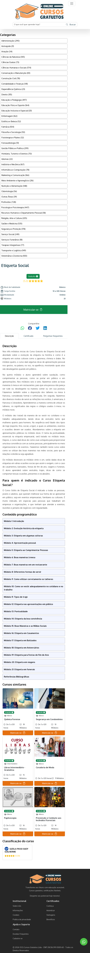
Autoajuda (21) (7, 46)
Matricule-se (18, 732)
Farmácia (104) (7, 127)
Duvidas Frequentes (21, 934)
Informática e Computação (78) (15, 170)
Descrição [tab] (9, 336)
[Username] (39, 24)
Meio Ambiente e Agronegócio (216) (17, 180)
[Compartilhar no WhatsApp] (22, 328)
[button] (71, 3)
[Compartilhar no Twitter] (37, 328)
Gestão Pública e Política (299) (14, 148)
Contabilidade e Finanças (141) (14, 84)
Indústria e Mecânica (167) (12, 164)
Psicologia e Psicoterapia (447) (15, 207)
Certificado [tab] (28, 336)
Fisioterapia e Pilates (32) (12, 137)
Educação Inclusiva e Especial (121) (16, 110)
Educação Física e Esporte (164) (15, 105)
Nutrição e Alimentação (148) (14, 186)
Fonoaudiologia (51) (10, 143)
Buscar (71, 24)
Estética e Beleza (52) (11, 121)
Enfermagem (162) (9, 116)
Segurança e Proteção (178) (13, 229)
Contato (16, 929)
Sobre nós (17, 906)
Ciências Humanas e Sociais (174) (16, 67)
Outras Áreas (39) (9, 196)
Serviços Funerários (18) (11, 239)
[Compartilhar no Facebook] (30, 328)
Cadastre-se (17, 938)
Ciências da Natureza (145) (13, 57)
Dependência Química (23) (13, 89)
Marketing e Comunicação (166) (15, 175)
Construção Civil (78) (10, 78)
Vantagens (50, 915)
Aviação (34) (6, 51)
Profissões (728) (8, 202)
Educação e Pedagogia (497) (14, 100)
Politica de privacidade (22, 919)
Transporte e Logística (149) (13, 250)
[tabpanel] (33, 602)
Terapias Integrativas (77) (12, 245)
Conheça (50, 906)
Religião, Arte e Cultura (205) (14, 218)
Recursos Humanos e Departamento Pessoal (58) (23, 213)
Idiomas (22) (7, 159)
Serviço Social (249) (10, 234)
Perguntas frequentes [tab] (53, 336)
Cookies (16, 915)
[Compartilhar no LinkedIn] (45, 328)
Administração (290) (10, 41)
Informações (18, 910)
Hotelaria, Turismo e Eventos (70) (16, 153)
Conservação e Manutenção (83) (15, 73)
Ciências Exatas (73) (10, 62)
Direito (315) (6, 94)
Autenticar (50, 910)
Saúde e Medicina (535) (11, 223)
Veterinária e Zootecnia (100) (14, 256)
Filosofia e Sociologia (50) (13, 132)
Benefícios (50, 919)
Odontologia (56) (9, 191)
